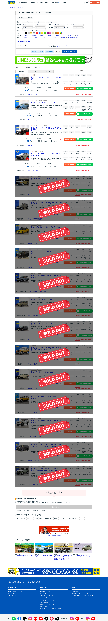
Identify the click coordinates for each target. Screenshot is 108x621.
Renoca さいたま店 (33, 94)
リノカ (19, 593)
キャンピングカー (68, 35)
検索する (69, 51)
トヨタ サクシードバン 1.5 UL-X (42, 372)
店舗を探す (32, 2)
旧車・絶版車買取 (44, 602)
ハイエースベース (12, 593)
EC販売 (77, 35)
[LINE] (14, 619)
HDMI (55, 518)
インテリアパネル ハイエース (70, 518)
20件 (39, 67)
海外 (9, 595)
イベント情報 (55, 2)
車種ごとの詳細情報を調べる (16, 582)
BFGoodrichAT (48, 518)
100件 (49, 67)
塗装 (41, 518)
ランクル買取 (43, 600)
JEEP (71, 45)
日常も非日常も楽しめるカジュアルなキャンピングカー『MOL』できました (82, 557)
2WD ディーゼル (58, 45)
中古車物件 (34, 35)
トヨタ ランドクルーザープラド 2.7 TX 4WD (46, 203)
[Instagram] (30, 619)
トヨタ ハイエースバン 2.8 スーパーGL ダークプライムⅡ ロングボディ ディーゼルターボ (46, 446)
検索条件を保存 (49, 51)
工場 (15, 595)
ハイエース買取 (51, 600)
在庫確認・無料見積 (69, 88)
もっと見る (63, 2)
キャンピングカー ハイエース (47, 604)
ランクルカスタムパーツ (46, 591)
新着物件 (50, 35)
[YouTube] (35, 619)
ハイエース (20, 591)
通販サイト (47, 2)
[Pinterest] (52, 619)
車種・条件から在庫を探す (34, 582)
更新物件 (42, 35)
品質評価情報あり (28, 37)
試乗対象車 (62, 37)
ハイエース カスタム (45, 593)
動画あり (37, 37)
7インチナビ (20, 521)
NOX (60, 518)
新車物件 (26, 35)
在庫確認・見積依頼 (95, 2)
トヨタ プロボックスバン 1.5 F (41, 299)
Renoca (58, 35)
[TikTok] (46, 619)
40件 (42, 67)
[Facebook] (19, 619)
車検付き (45, 37)
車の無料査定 (40, 2)
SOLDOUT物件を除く (73, 37)
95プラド (82, 518)
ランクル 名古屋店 (33, 170)
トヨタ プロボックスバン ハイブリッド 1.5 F (46, 102)
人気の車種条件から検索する (25, 17)
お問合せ (70, 190)
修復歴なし (54, 37)
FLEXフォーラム (44, 606)
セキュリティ (66, 45)
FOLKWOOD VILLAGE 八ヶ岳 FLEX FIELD (50, 608)
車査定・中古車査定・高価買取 (54, 535)
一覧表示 (47, 71)
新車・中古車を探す (22, 2)
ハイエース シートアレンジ (46, 595)
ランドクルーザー (12, 591)
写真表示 (34, 71)
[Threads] (57, 619)
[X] (25, 619)
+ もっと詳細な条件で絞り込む (24, 41)
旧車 (12, 595)
